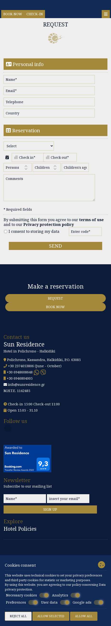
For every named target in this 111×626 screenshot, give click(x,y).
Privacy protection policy (48, 224)
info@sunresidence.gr (26, 384)
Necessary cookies (27, 595)
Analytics (66, 595)
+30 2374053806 (21, 366)
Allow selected (50, 616)
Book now (12, 14)
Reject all (18, 616)
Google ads (88, 602)
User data (55, 602)
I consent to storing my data (31, 231)
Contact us (16, 336)
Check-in (34, 14)
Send (55, 246)
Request (55, 298)
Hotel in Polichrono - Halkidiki (29, 351)
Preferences (22, 602)
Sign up (50, 509)
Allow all (83, 616)
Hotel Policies (20, 529)
